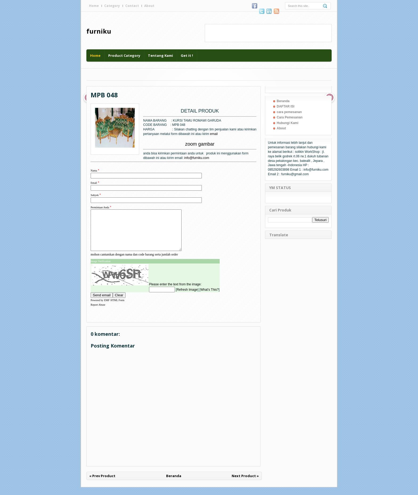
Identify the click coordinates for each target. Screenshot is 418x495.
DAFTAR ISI (285, 106)
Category (112, 5)
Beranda (173, 483)
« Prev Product (102, 483)
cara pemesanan (289, 112)
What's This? (209, 298)
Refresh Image (187, 298)
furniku (98, 31)
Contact (132, 5)
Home (94, 5)
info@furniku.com (196, 158)
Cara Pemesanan (290, 117)
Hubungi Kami (287, 123)
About (149, 5)
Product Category (124, 55)
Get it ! (187, 55)
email (214, 134)
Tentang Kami (160, 55)
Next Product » (245, 483)
